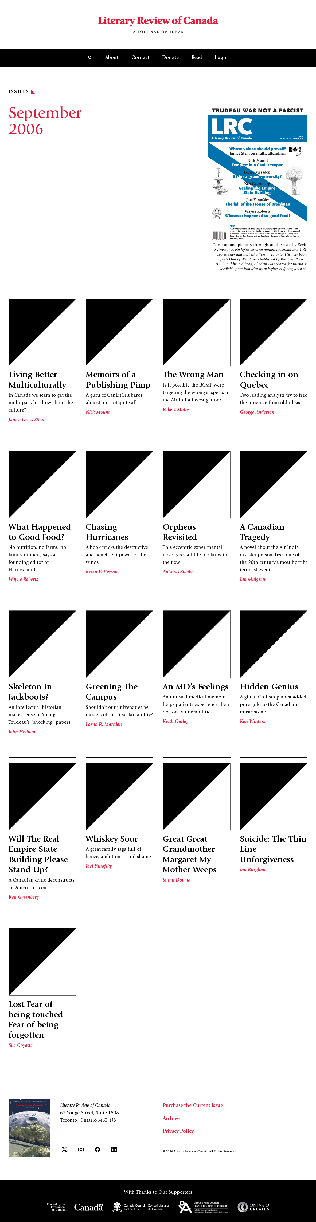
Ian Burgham (253, 870)
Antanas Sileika (178, 572)
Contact (140, 58)
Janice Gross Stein (26, 420)
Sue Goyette (21, 1046)
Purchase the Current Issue (193, 1106)
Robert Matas (176, 410)
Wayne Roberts (23, 580)
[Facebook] (97, 1149)
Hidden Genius (269, 688)
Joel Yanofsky (99, 867)
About (112, 58)
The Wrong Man (193, 376)
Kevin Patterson (102, 572)
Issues (22, 92)
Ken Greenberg (24, 898)
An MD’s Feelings (196, 688)
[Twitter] (64, 1149)
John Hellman (23, 732)
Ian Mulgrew (253, 580)
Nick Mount (98, 413)
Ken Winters (252, 722)
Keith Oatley (175, 722)
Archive (171, 1119)
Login (221, 58)
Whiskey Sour (112, 840)
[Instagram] (81, 1149)
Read (197, 58)
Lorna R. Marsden (104, 725)
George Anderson (257, 413)
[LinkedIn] (114, 1149)
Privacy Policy (178, 1131)
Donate (170, 58)
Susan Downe (176, 881)
